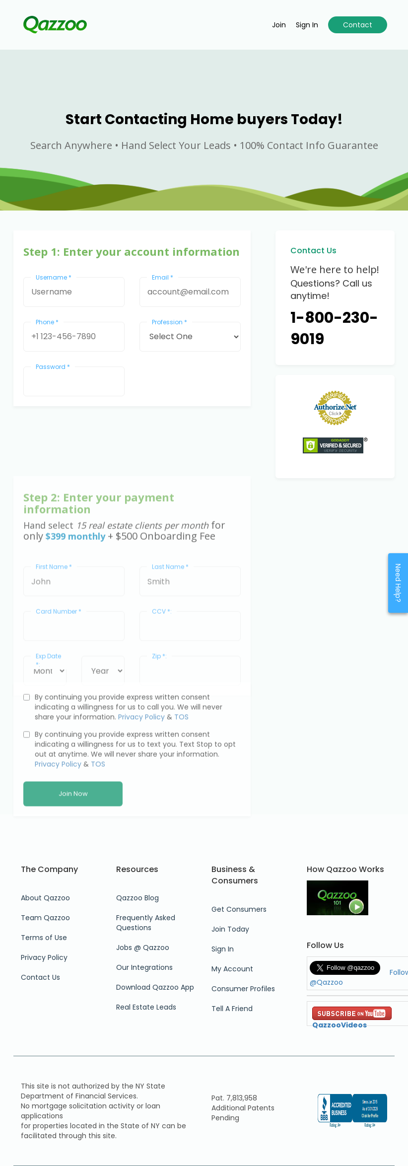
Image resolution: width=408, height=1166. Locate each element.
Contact (357, 25)
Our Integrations (144, 967)
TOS (181, 765)
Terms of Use (44, 938)
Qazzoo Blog (137, 898)
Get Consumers (239, 909)
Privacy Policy (141, 765)
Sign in (307, 25)
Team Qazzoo (45, 918)
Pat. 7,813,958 (234, 1098)
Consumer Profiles (243, 989)
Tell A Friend (232, 1009)
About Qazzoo (45, 898)
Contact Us (40, 977)
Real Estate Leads (146, 1007)
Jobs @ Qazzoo (142, 947)
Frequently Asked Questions (145, 923)
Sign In (222, 949)
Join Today (230, 929)
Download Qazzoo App (155, 987)
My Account (232, 969)
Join (279, 25)
